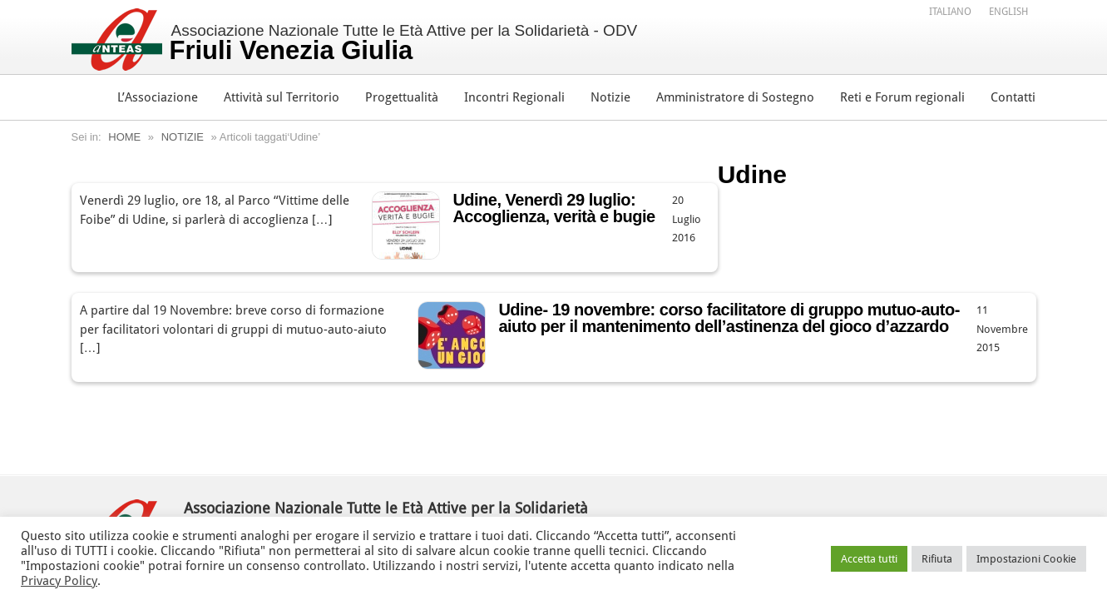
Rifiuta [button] (937, 559)
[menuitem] (950, 10)
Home (124, 137)
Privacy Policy (59, 580)
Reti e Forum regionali (902, 97)
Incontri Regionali (514, 97)
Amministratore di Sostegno (735, 97)
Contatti (1013, 97)
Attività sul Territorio (281, 97)
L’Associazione (157, 97)
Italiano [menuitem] (950, 11)
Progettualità (401, 97)
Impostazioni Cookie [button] (1026, 559)
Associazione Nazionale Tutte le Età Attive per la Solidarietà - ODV (404, 43)
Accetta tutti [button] (869, 559)
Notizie (610, 97)
